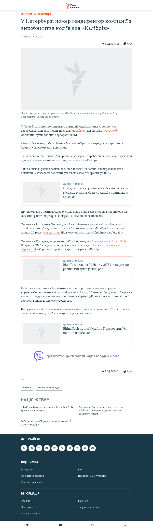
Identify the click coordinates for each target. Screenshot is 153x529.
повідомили (52, 232)
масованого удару (83, 309)
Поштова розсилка (32, 482)
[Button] (110, 44)
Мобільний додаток (32, 476)
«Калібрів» (78, 130)
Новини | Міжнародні (36, 14)
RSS (80, 469)
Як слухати (27, 469)
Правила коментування (92, 476)
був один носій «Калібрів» (111, 241)
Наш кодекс (28, 507)
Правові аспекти (30, 513)
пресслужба (110, 130)
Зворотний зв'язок (89, 507)
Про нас (25, 501)
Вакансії (83, 501)
